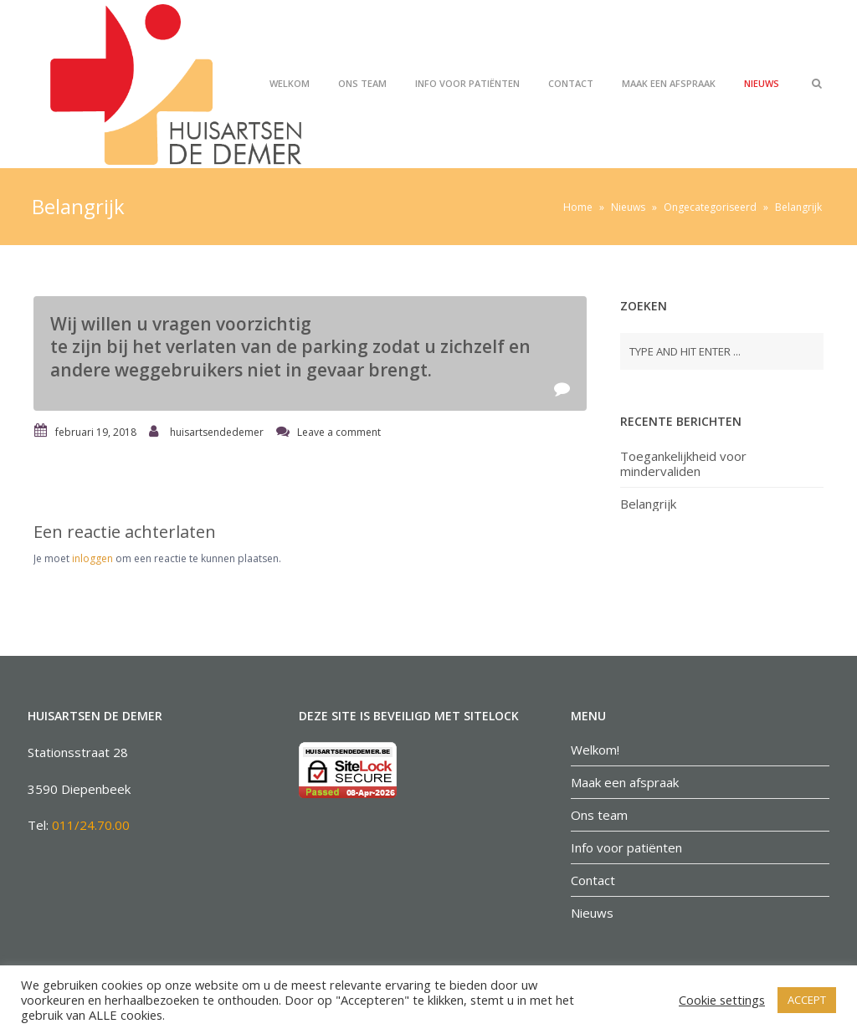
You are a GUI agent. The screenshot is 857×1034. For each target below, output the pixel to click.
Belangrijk (648, 503)
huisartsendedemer (217, 432)
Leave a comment (339, 432)
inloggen (92, 558)
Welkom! (595, 749)
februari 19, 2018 (95, 432)
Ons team (362, 83)
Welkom (289, 83)
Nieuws (761, 83)
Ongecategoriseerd (710, 207)
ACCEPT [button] (807, 999)
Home (578, 207)
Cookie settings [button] (722, 999)
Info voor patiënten (467, 83)
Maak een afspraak (669, 83)
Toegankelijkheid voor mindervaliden (683, 463)
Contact (570, 83)
